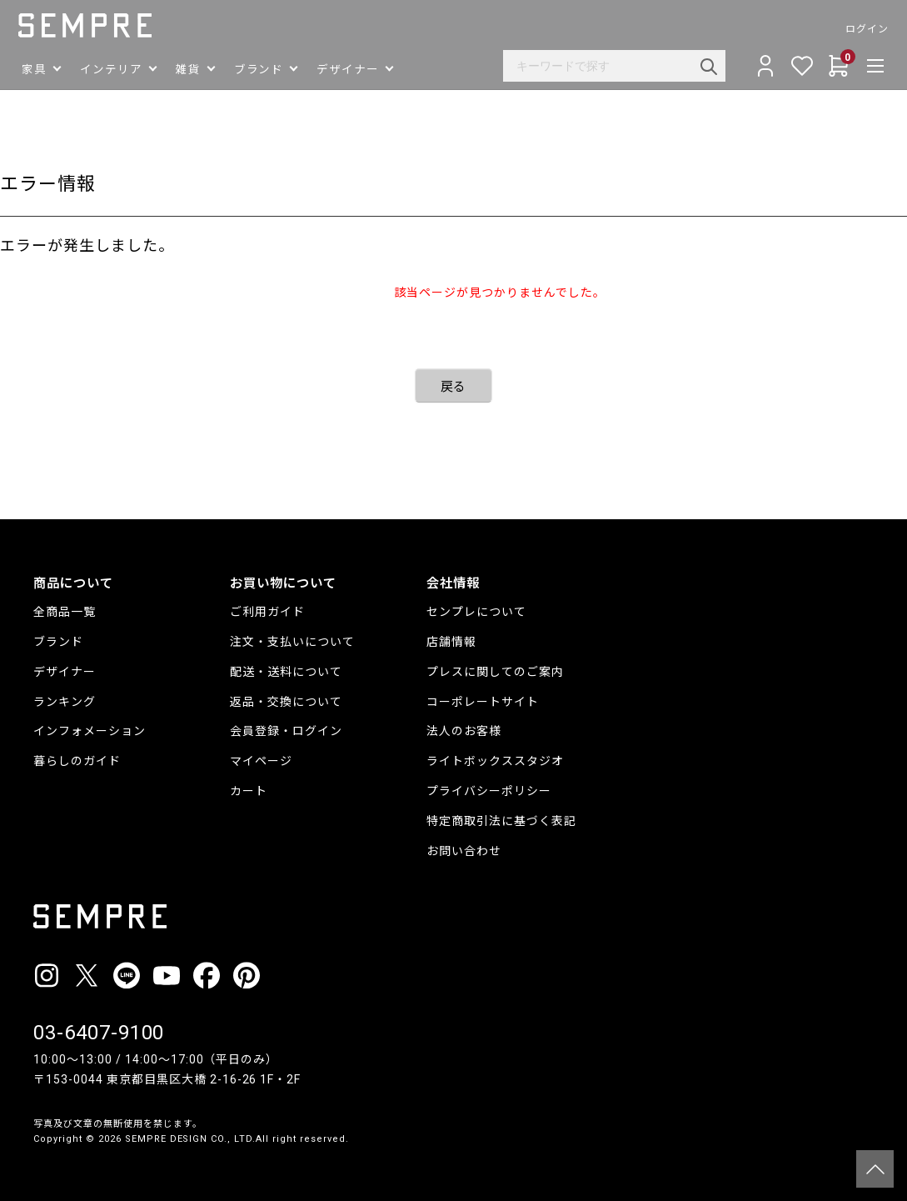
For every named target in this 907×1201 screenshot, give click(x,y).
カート (248, 791)
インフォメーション (89, 731)
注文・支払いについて (292, 641)
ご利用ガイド (267, 611)
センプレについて (476, 611)
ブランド (58, 641)
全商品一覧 (64, 611)
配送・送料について (286, 671)
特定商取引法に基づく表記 (501, 821)
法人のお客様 (463, 731)
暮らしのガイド (77, 761)
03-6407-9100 (99, 1032)
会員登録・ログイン (286, 731)
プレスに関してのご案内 (495, 671)
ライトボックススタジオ (495, 761)
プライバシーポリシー (488, 791)
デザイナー (64, 671)
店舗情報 (451, 641)
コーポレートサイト (482, 701)
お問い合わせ (463, 851)
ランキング (64, 701)
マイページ (261, 761)
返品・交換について (286, 701)
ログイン (852, 29)
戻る (454, 386)
